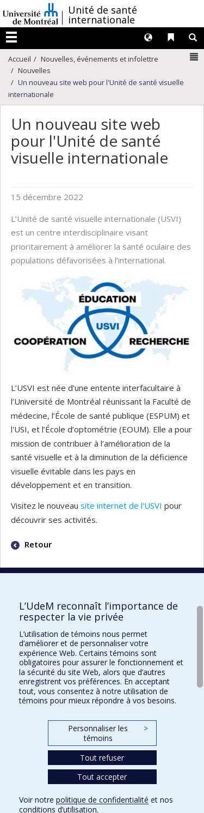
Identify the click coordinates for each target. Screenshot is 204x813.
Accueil (19, 59)
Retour (37, 544)
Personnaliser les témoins (107, 733)
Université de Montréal (30, 14)
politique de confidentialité (102, 799)
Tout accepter (102, 777)
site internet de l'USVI (121, 505)
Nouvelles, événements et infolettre (99, 59)
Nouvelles (34, 70)
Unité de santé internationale (102, 15)
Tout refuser (102, 757)
